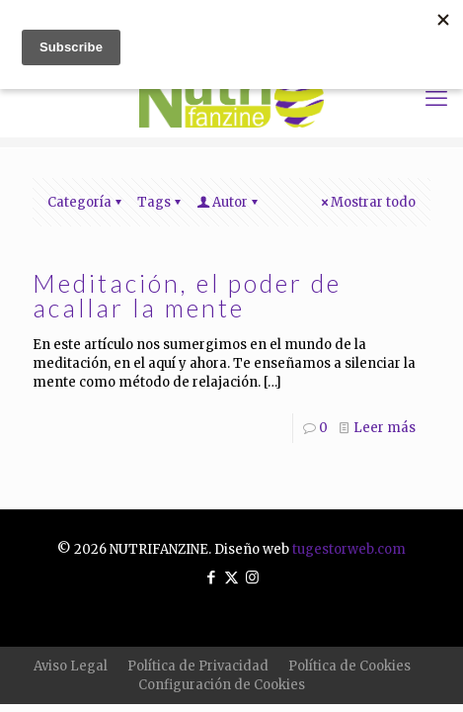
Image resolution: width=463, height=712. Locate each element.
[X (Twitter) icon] (231, 577)
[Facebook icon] (210, 577)
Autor (228, 202)
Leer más (384, 427)
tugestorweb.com (349, 549)
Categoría (85, 202)
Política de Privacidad (198, 666)
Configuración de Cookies (221, 684)
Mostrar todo (367, 202)
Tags (160, 202)
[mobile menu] (436, 98)
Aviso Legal (71, 666)
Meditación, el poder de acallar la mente (187, 295)
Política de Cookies (349, 666)
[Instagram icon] (252, 577)
